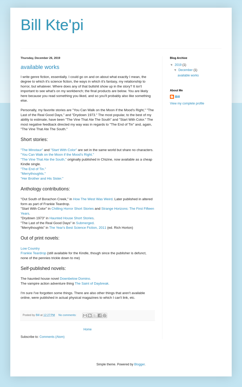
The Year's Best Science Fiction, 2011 (77, 228)
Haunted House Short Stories (71, 218)
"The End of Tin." (33, 169)
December (186, 70)
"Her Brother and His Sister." (42, 178)
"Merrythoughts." (33, 173)
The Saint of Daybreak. (92, 283)
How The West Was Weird (93, 199)
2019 (179, 65)
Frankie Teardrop (33, 253)
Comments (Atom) (51, 337)
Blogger (139, 364)
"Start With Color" (63, 150)
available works (40, 67)
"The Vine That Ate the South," (43, 159)
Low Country (30, 248)
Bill (177, 97)
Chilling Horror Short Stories (72, 208)
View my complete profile (187, 103)
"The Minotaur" (32, 150)
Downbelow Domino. (75, 278)
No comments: (67, 314)
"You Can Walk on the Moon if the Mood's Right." (57, 154)
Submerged (84, 223)
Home (87, 329)
